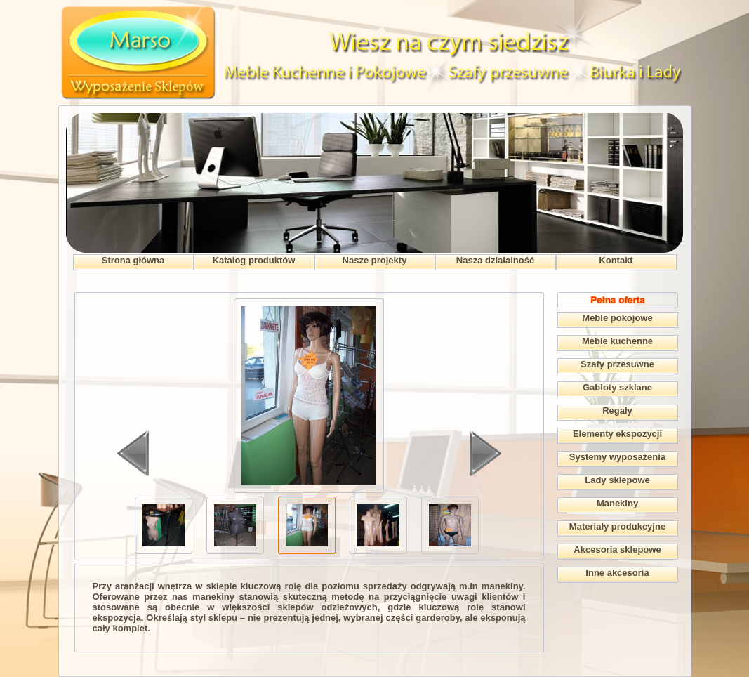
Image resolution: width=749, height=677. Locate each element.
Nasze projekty (375, 260)
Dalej (485, 453)
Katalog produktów (254, 260)
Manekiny (617, 503)
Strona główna (133, 260)
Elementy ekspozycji (617, 433)
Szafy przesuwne (617, 364)
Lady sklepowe (617, 480)
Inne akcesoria (617, 572)
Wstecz (133, 453)
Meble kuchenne (617, 341)
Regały (617, 410)
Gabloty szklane (617, 387)
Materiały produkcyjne (617, 526)
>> (436, 511)
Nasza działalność (495, 260)
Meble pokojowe (617, 318)
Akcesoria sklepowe (617, 549)
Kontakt (615, 260)
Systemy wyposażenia (617, 457)
